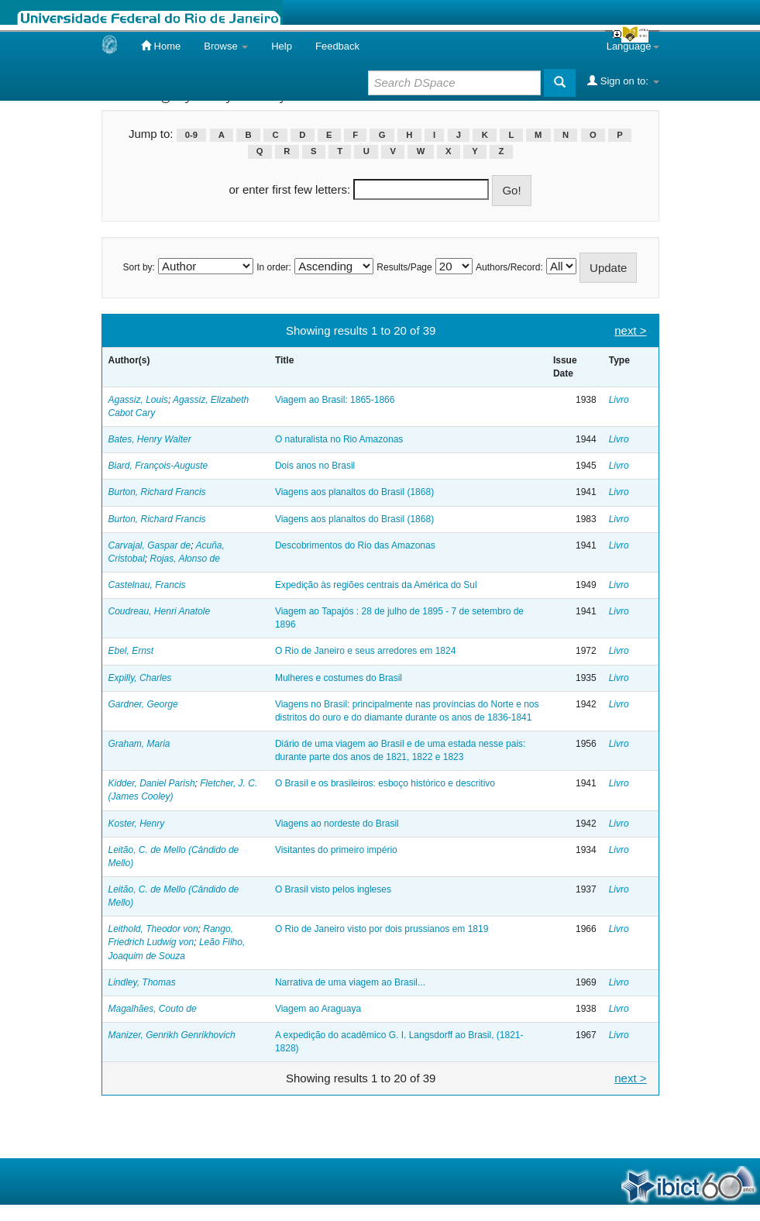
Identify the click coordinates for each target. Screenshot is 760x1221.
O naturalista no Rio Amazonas (339, 439)
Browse (226, 46)
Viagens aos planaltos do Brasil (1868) (354, 492)
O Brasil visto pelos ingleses (333, 889)
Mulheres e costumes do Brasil (338, 677)
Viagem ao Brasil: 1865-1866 (335, 399)
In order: (273, 267)
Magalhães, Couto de (152, 1008)
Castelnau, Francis (147, 585)
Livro (619, 399)
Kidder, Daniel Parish (151, 783)
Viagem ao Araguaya (318, 1008)
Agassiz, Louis (138, 399)
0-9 (191, 134)
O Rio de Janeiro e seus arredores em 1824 (365, 650)
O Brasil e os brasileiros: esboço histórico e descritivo (385, 783)
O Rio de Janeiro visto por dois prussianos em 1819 (381, 928)
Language (633, 46)
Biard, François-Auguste (158, 465)
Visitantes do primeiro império (336, 849)
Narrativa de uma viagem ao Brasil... (350, 982)
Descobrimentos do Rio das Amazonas (355, 545)
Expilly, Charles (140, 677)
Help (281, 46)
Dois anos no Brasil (315, 465)
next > (630, 330)
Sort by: (139, 267)
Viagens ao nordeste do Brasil (337, 823)
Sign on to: (623, 80)
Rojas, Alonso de (185, 558)
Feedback (337, 46)
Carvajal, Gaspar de (149, 545)
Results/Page (404, 267)
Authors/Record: (509, 267)
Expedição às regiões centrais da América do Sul (376, 585)
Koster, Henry (136, 823)
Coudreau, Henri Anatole (159, 611)
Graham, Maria (139, 743)
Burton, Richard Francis (157, 492)
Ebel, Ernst (131, 650)
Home (161, 46)
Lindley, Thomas (142, 982)
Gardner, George (143, 704)
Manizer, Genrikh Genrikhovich (172, 1035)
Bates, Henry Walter (149, 439)
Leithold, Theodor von (153, 928)
